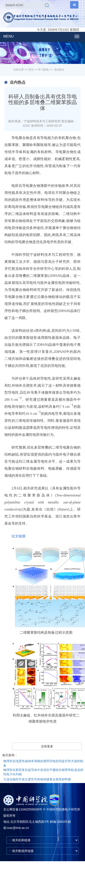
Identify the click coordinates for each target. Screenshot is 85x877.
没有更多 (47, 746)
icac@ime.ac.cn (18, 828)
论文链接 (18, 536)
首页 (31, 69)
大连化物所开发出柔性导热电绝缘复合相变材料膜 (37, 779)
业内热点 (59, 69)
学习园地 (43, 69)
